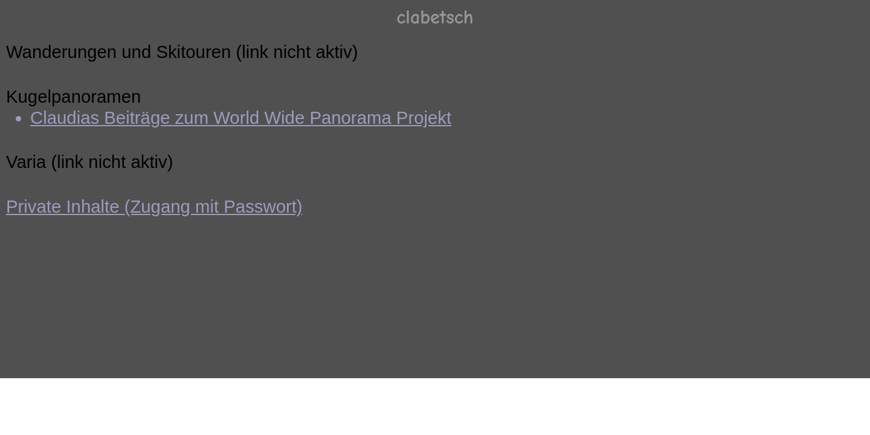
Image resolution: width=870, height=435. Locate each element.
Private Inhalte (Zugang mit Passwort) (154, 206)
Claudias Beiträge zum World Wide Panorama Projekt (240, 117)
